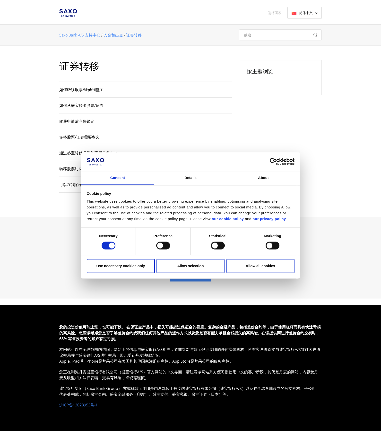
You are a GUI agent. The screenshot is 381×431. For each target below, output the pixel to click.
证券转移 (134, 35)
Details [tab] (190, 178)
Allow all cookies (260, 266)
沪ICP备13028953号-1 (78, 405)
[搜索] (280, 34)
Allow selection (190, 266)
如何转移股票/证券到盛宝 (81, 89)
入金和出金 (113, 35)
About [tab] (263, 178)
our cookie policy (228, 219)
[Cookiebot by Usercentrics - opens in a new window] (273, 161)
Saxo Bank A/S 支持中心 (79, 35)
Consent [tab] (117, 178)
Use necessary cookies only (120, 266)
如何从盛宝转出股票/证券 (81, 105)
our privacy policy (269, 219)
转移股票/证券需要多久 (79, 137)
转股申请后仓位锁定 (76, 121)
